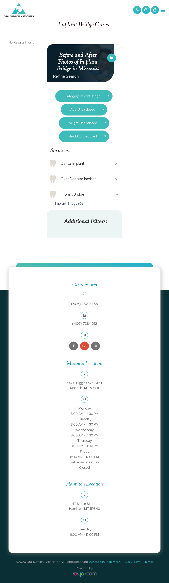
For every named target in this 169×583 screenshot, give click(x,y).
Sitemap (148, 562)
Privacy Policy (131, 562)
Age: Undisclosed (85, 109)
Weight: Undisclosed (85, 123)
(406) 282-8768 (84, 303)
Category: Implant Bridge (85, 96)
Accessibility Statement (104, 562)
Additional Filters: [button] (85, 222)
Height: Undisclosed (86, 136)
